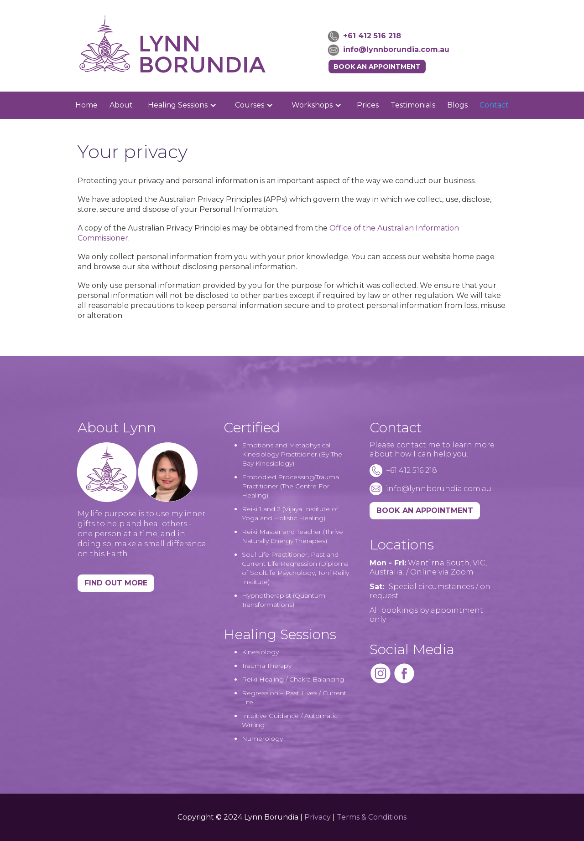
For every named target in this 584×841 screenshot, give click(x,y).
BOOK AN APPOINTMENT (424, 510)
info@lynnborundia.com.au (396, 49)
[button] (182, 105)
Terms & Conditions (372, 817)
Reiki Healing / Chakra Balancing (293, 679)
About (121, 105)
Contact (494, 105)
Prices (368, 105)
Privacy (317, 817)
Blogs (457, 105)
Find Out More (115, 583)
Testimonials (413, 105)
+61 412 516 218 (372, 35)
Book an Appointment (377, 66)
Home (86, 105)
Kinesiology (260, 652)
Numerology (262, 738)
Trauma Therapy (267, 666)
